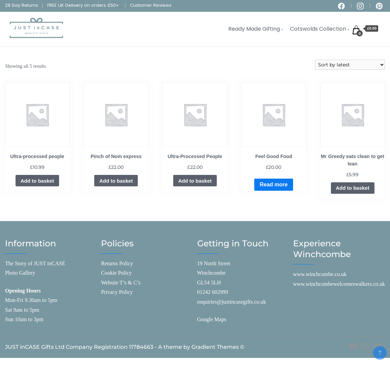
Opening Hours (23, 291)
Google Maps (212, 319)
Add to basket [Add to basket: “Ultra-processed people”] (37, 181)
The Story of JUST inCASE (35, 263)
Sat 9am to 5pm (22, 310)
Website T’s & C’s (120, 282)
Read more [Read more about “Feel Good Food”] (274, 184)
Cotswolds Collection (318, 29)
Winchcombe (211, 273)
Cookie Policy (116, 273)
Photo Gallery (20, 273)
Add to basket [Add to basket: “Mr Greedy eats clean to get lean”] (352, 188)
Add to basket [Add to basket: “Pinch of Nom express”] (116, 181)
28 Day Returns (21, 5)
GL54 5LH (209, 282)
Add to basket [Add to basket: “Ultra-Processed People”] (195, 181)
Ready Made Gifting (254, 29)
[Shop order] (350, 65)
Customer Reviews (151, 5)
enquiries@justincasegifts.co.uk (231, 302)
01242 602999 (212, 292)
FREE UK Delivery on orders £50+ (83, 5)
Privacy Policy (117, 292)
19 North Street (214, 263)
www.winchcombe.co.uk (319, 274)
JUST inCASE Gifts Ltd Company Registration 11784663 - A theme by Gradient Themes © (124, 347)
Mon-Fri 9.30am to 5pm (31, 300)
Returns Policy (117, 263)
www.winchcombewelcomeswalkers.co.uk (339, 284)
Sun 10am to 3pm (24, 319)
